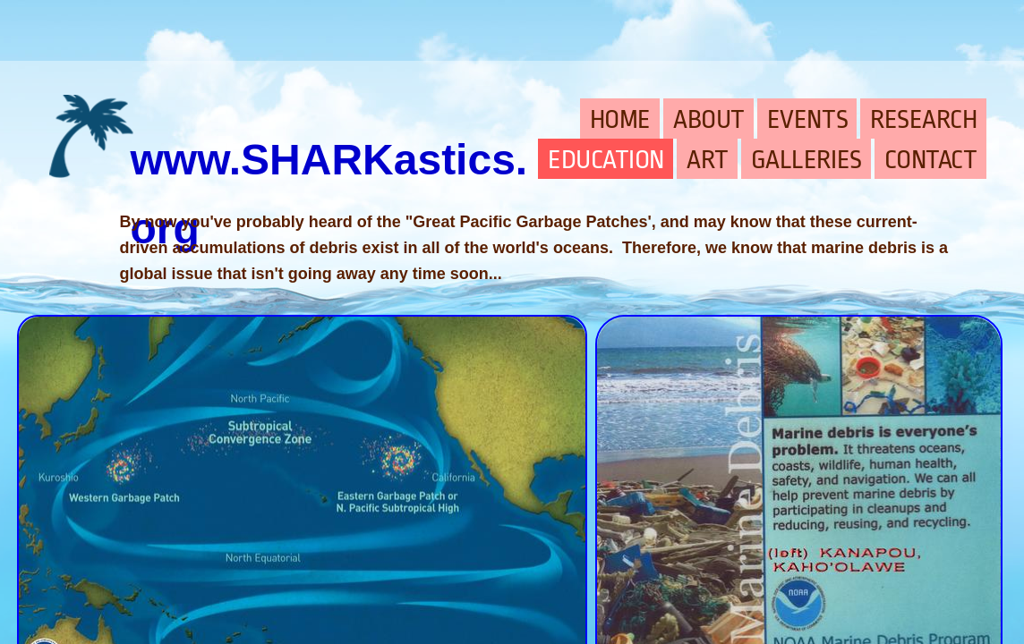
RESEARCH (923, 120)
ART (708, 160)
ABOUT (709, 120)
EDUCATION (606, 160)
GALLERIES (806, 160)
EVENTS (807, 120)
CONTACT (930, 160)
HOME (620, 120)
